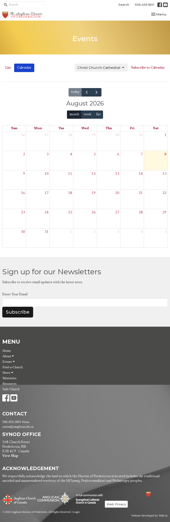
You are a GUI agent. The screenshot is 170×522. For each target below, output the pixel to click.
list (98, 114)
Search (123, 4)
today (75, 92)
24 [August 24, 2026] (47, 212)
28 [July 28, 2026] (70, 135)
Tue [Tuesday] (61, 128)
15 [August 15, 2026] (164, 174)
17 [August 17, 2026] (47, 193)
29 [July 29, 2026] (94, 135)
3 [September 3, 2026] (118, 232)
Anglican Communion (54, 498)
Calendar (24, 68)
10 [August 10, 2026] (47, 174)
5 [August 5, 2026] (95, 154)
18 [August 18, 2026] (70, 193)
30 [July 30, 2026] (117, 135)
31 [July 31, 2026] (141, 135)
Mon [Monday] (38, 128)
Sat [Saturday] (156, 128)
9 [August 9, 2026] (24, 174)
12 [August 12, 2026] (94, 174)
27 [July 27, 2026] (47, 135)
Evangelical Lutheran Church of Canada (87, 499)
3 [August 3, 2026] (48, 154)
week (87, 114)
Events (9, 361)
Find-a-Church (13, 367)
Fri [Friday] (132, 128)
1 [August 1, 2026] (166, 135)
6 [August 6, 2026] (118, 154)
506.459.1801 (144, 4)
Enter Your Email (14, 294)
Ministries (9, 378)
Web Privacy (116, 504)
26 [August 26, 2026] (94, 212)
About (8, 356)
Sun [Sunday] (14, 128)
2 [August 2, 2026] (24, 154)
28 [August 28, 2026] (141, 212)
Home (7, 350)
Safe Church (11, 389)
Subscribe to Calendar (148, 68)
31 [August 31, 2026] (47, 232)
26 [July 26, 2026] (23, 135)
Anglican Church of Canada (19, 499)
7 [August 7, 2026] (142, 154)
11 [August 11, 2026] (70, 174)
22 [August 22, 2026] (164, 193)
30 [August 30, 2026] (23, 232)
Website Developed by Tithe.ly (149, 515)
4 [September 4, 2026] (142, 232)
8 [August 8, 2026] (166, 154)
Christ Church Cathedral (101, 67)
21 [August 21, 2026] (141, 193)
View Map (10, 456)
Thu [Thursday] (109, 128)
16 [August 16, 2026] (23, 193)
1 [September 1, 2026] (71, 232)
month (74, 114)
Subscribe (17, 312)
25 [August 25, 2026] (70, 212)
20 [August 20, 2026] (117, 193)
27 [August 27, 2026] (117, 212)
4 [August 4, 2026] (71, 154)
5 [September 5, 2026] (166, 232)
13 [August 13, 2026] (117, 174)
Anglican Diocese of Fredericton (154, 494)
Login (76, 512)
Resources (10, 383)
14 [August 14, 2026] (141, 174)
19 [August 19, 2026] (94, 193)
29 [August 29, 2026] (164, 212)
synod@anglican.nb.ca (17, 426)
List (8, 68)
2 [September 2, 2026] (95, 232)
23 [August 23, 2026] (23, 212)
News (8, 372)
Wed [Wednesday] (85, 128)
